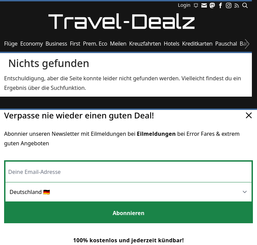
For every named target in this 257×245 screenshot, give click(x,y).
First (75, 43)
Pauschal (226, 43)
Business (56, 43)
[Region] (128, 192)
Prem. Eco (95, 43)
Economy (31, 43)
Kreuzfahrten (145, 43)
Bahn (246, 43)
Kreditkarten (197, 43)
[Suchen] (244, 5)
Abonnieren (128, 213)
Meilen (118, 43)
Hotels (172, 43)
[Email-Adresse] (128, 171)
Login (184, 5)
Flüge (10, 43)
